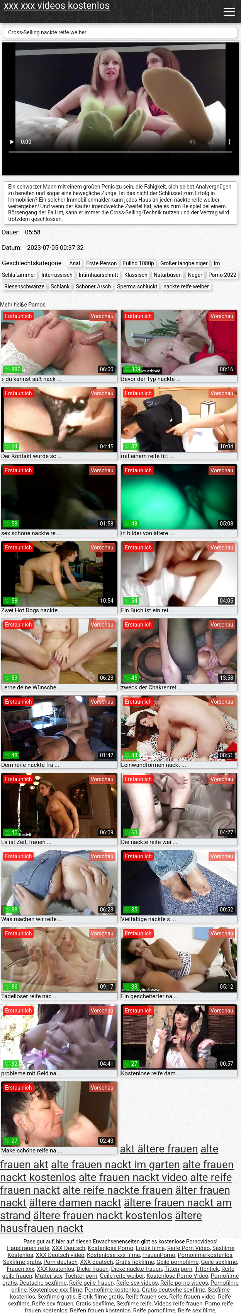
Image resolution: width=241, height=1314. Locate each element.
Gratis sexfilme (95, 1303)
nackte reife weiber (186, 286)
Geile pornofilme (177, 1261)
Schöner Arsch (93, 286)
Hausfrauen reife (28, 1248)
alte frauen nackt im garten (115, 1164)
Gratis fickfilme (134, 1261)
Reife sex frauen (52, 1303)
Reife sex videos (137, 1282)
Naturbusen (168, 275)
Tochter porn (80, 1275)
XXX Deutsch (68, 1248)
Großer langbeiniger (184, 263)
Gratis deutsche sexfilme (173, 1289)
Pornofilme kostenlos (205, 1255)
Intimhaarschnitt (98, 275)
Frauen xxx (20, 1268)
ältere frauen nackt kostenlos (103, 1215)
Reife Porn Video (188, 1248)
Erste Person (101, 263)
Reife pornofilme (154, 1310)
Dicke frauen (92, 1268)
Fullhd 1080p (138, 263)
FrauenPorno (159, 1255)
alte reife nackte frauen (118, 1190)
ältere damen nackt (75, 1202)
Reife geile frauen (91, 1282)
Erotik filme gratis (100, 1296)
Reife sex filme (197, 1310)
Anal (74, 263)
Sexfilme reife (134, 1303)
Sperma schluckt (137, 286)
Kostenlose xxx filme (113, 1255)
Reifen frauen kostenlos (100, 1310)
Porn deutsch (60, 1261)
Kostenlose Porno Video (177, 1275)
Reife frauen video (192, 1296)
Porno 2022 (222, 275)
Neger (195, 275)
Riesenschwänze (24, 286)
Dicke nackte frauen (136, 1268)
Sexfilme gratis (22, 1261)
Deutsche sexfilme (43, 1282)
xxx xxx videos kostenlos (57, 5)
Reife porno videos (184, 1282)
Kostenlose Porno (110, 1248)
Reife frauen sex (146, 1296)
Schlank (60, 286)
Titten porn (178, 1268)
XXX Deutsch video (60, 1255)
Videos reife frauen (178, 1303)
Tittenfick (207, 1268)
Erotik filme (150, 1248)
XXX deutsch (96, 1261)
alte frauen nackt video (133, 1177)
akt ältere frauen (159, 1148)
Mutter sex (48, 1275)
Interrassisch (57, 275)
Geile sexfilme (219, 1261)
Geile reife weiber (122, 1275)
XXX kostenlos (55, 1268)
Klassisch (136, 275)
